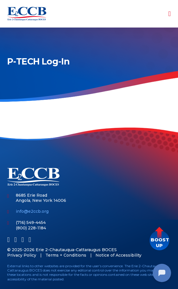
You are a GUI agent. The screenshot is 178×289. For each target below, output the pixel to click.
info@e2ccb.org (32, 211)
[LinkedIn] (15, 239)
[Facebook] (8, 239)
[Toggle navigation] (165, 14)
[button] (159, 240)
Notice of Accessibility (118, 255)
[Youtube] (23, 239)
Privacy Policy (21, 255)
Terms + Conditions (65, 255)
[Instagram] (29, 239)
